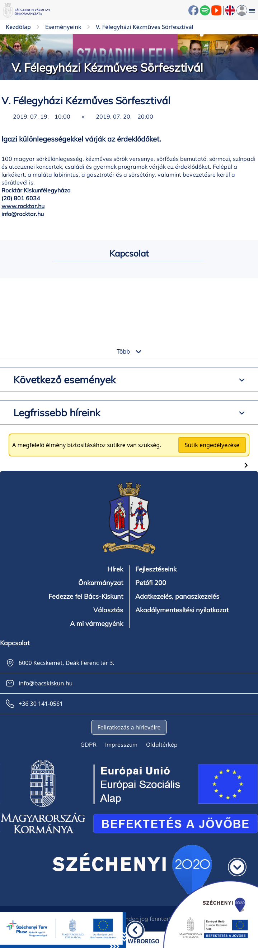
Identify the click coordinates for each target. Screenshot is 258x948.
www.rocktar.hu (22, 206)
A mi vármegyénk (96, 624)
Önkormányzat (100, 583)
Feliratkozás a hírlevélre (128, 727)
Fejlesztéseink (156, 569)
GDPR (88, 744)
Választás (108, 610)
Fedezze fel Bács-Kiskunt (85, 596)
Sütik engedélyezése (212, 445)
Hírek (115, 569)
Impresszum (121, 744)
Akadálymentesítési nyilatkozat (182, 610)
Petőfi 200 (150, 583)
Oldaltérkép (162, 744)
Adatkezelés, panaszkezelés (177, 596)
